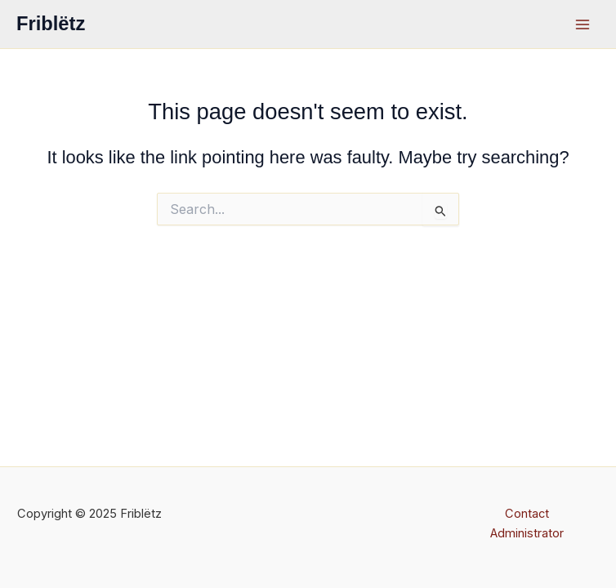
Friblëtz (50, 23)
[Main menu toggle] (582, 24)
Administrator (527, 533)
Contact (527, 513)
